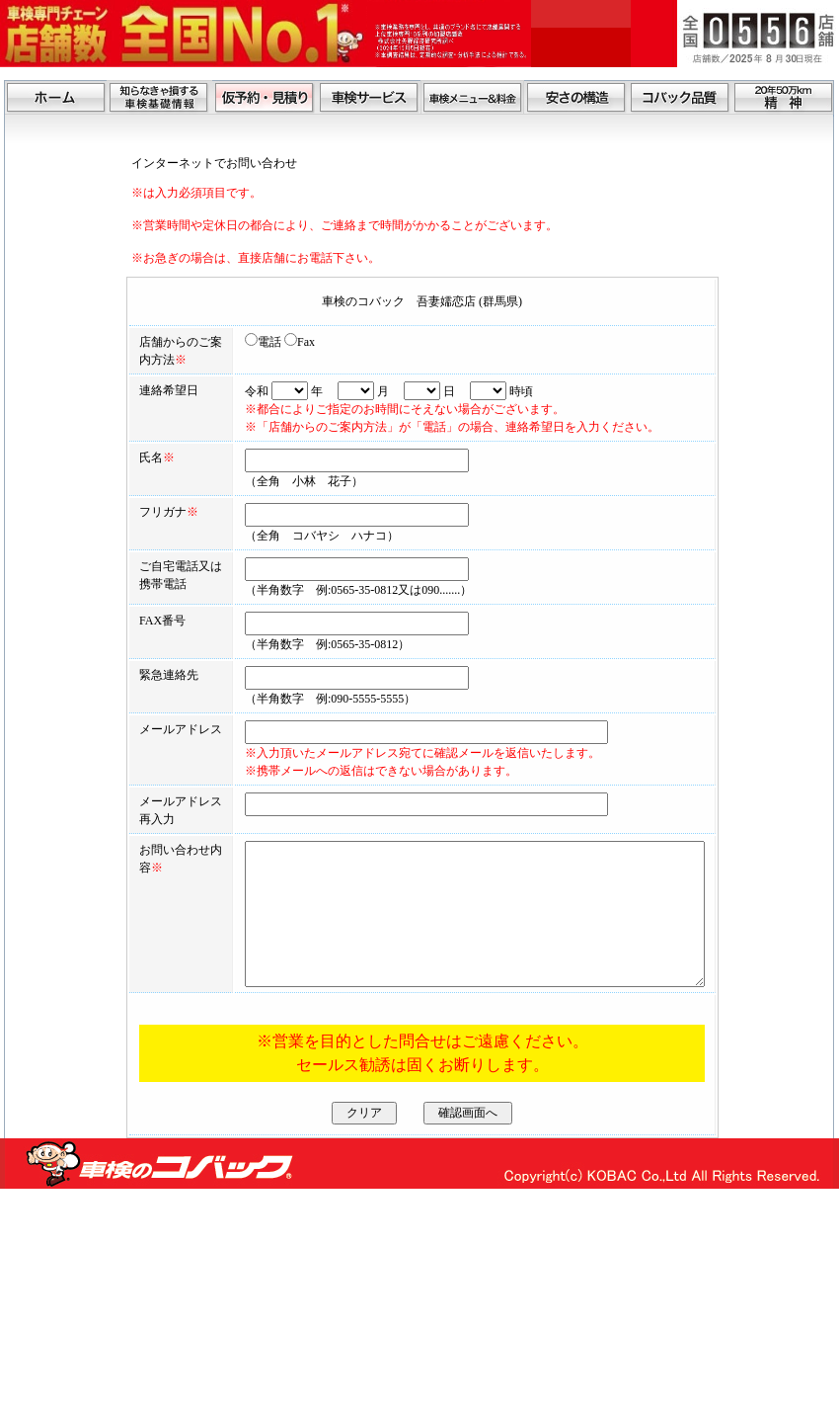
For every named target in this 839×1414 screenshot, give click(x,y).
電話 (214, 342)
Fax (251, 342)
